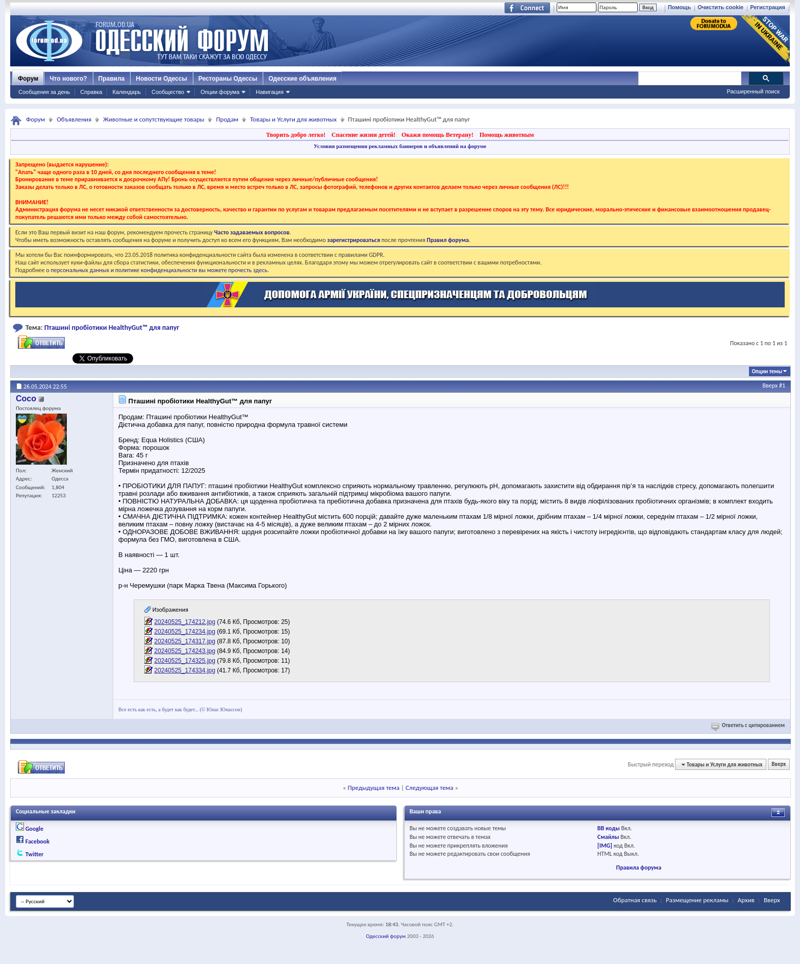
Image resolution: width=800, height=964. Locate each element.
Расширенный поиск (753, 91)
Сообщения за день (44, 92)
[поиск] (689, 79)
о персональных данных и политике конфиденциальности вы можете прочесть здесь (156, 270)
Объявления (74, 119)
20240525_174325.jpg (184, 660)
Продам (227, 119)
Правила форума (638, 867)
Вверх (770, 385)
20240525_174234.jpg (184, 631)
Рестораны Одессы (228, 78)
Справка (91, 92)
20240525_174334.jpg (184, 670)
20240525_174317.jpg (184, 641)
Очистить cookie (720, 7)
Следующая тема (430, 787)
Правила (111, 78)
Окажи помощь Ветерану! (437, 134)
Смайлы (608, 836)
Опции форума (220, 92)
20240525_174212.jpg (184, 621)
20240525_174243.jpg (184, 651)
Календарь (126, 92)
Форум (28, 78)
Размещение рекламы (697, 900)
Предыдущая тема (373, 787)
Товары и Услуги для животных (293, 119)
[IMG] (604, 845)
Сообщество (168, 92)
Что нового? (68, 78)
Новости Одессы (161, 78)
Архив (746, 900)
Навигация (269, 92)
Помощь (679, 7)
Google (34, 828)
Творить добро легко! (296, 134)
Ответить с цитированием (749, 725)
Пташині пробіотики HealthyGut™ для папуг (112, 327)
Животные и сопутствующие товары (153, 119)
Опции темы (767, 371)
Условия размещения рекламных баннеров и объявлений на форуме (400, 146)
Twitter (35, 854)
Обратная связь (635, 900)
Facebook (37, 841)
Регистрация (767, 7)
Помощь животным (507, 134)
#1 (782, 385)
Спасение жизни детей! (363, 134)
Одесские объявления (302, 78)
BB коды (608, 828)
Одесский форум (386, 936)
